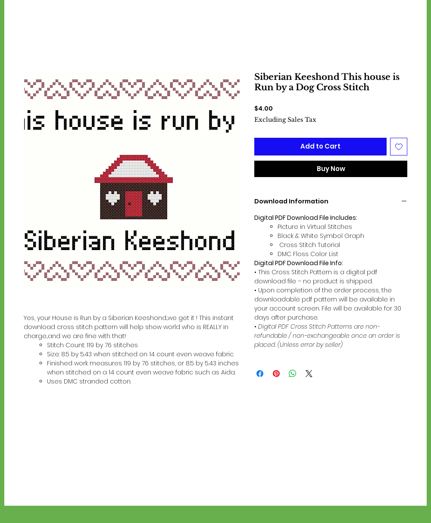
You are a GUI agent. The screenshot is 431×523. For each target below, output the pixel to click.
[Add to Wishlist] (399, 146)
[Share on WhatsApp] (292, 373)
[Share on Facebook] (260, 373)
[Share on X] (309, 373)
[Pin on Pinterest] (276, 373)
